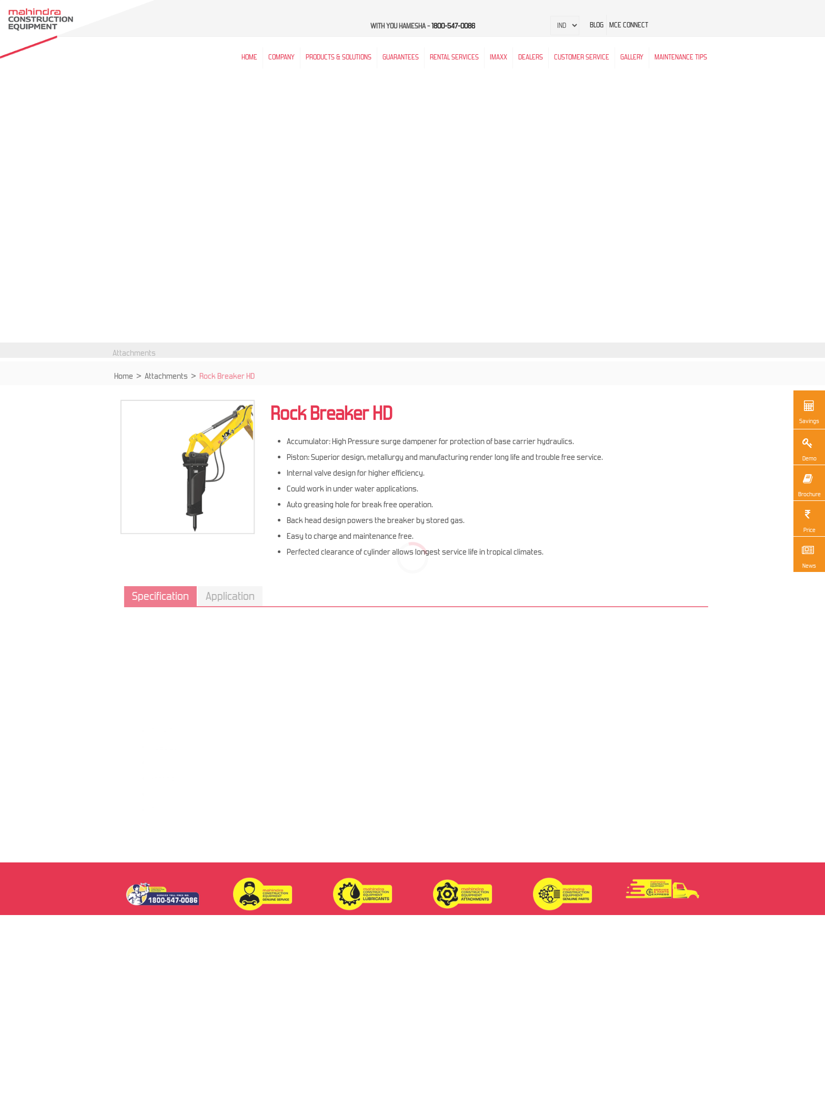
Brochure (809, 484)
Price (807, 520)
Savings (809, 411)
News (807, 555)
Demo (807, 448)
